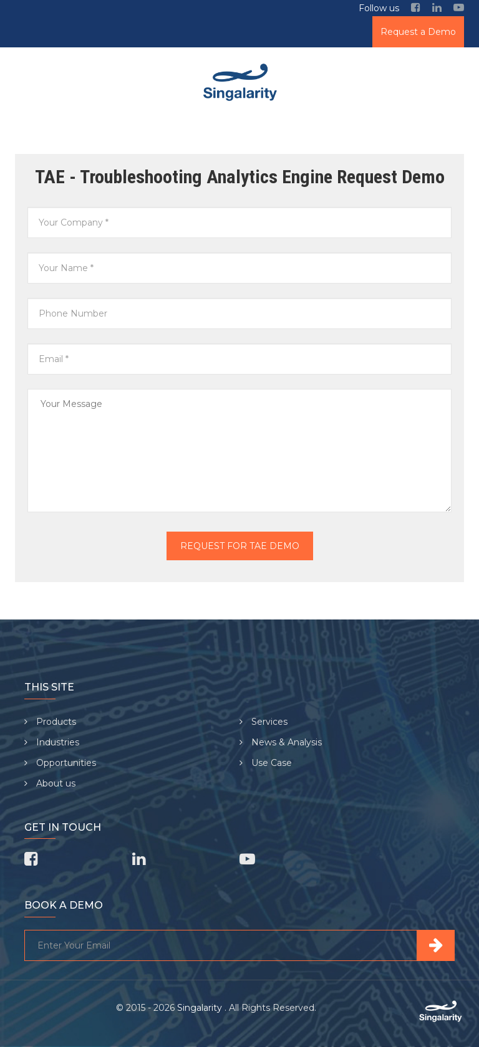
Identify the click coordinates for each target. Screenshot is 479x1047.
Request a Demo (418, 31)
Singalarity (201, 1007)
